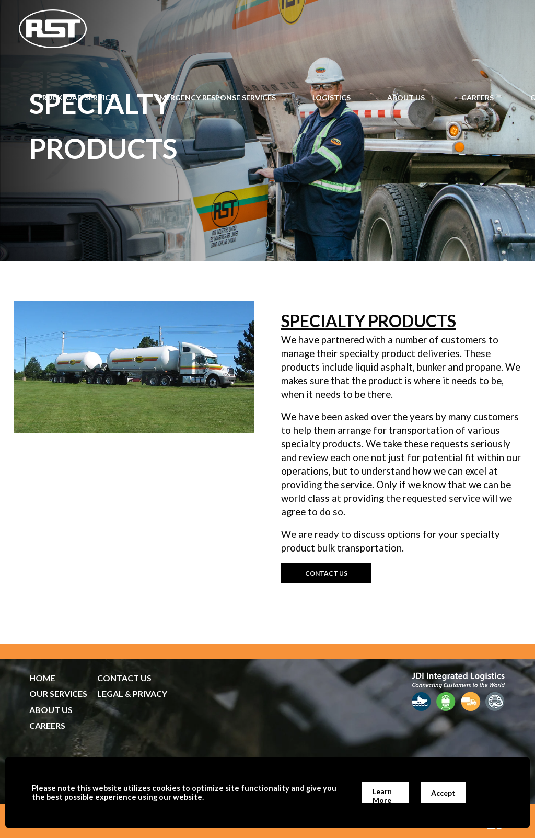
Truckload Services (78, 97)
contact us (326, 573)
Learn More (382, 795)
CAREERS (47, 725)
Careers (477, 97)
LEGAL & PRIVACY (132, 693)
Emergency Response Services (215, 97)
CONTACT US (124, 678)
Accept (443, 792)
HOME (42, 678)
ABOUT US (51, 710)
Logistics (331, 97)
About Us (406, 97)
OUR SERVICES (58, 693)
